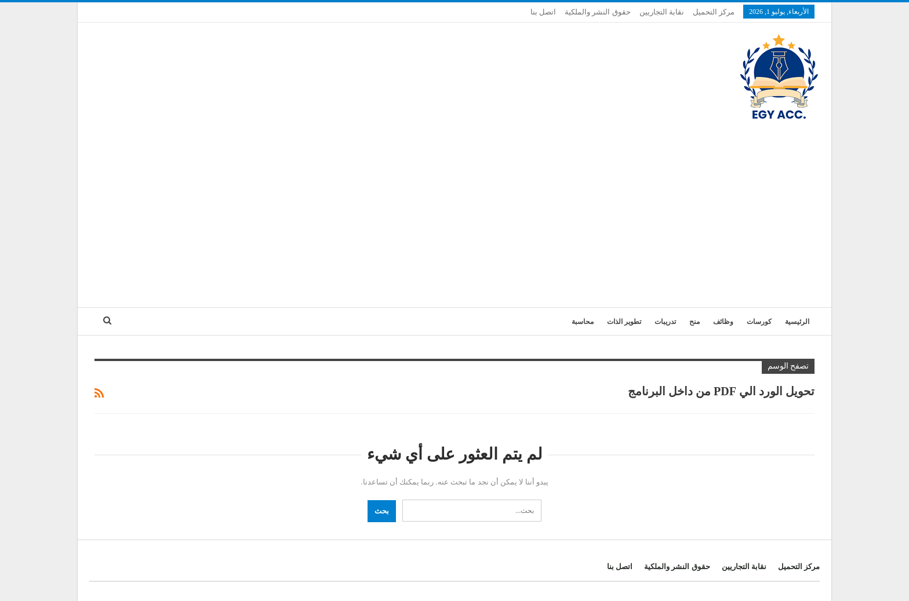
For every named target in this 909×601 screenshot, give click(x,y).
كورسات (759, 322)
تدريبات (665, 322)
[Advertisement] (454, 209)
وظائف (723, 322)
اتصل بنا (543, 12)
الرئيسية (797, 322)
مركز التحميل (714, 12)
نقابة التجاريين (661, 12)
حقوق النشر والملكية (598, 12)
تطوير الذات (624, 322)
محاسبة (583, 322)
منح (694, 322)
